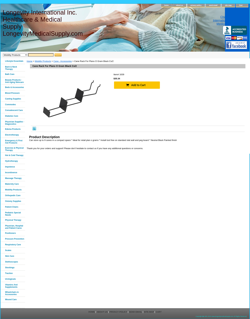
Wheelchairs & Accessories (12, 293)
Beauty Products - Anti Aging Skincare (14, 81)
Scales (8, 250)
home (166, 5)
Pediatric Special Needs (13, 214)
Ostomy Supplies (13, 201)
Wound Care (11, 299)
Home (29, 61)
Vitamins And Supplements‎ (11, 286)
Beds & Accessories (14, 87)
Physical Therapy (13, 220)
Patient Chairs (11, 207)
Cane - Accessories (62, 61)
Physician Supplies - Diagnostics (14, 123)
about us (179, 5)
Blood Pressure (12, 93)
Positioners (10, 233)
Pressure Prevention (14, 239)
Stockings (9, 267)
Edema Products (13, 129)
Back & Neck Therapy (11, 68)
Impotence (10, 167)
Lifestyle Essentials (14, 61)
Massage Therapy (13, 178)
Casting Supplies (13, 99)
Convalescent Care (14, 110)
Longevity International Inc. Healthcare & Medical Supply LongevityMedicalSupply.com (42, 23)
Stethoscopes (11, 262)
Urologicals (10, 279)
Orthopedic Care (12, 195)
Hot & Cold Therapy (14, 155)
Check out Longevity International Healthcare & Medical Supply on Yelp (230, 20)
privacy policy (196, 5)
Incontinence (11, 172)
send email (213, 5)
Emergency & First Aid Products (13, 141)
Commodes (10, 104)
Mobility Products (43, 61)
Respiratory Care (13, 244)
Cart (240, 5)
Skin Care (9, 256)
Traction (9, 273)
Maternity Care (12, 184)
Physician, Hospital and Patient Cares (14, 227)
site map (228, 5)
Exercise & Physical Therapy (14, 149)
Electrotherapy (12, 135)
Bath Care (9, 74)
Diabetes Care (11, 116)
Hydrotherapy (11, 161)
